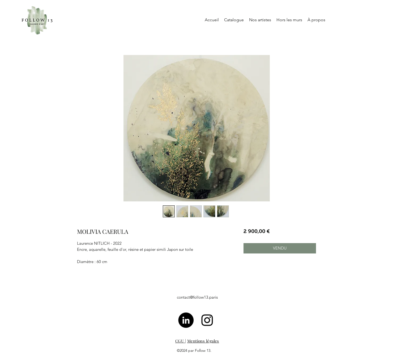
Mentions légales (203, 341)
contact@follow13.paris (197, 297)
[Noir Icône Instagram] (207, 320)
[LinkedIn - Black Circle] (186, 320)
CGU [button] (180, 341)
